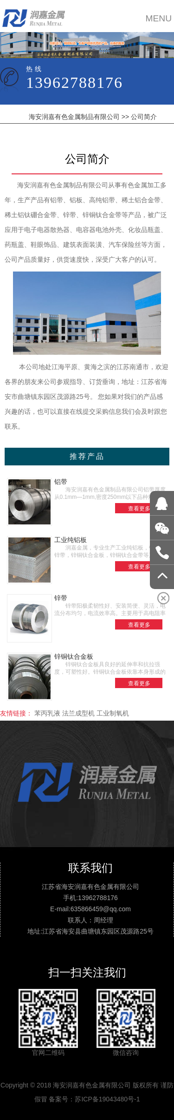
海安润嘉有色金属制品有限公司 (74, 116)
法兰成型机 (78, 713)
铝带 (60, 481)
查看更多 (139, 508)
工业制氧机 (113, 713)
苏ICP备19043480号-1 (107, 1099)
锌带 (60, 598)
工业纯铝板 (70, 539)
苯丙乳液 (47, 713)
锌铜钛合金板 (73, 656)
